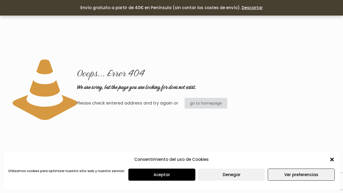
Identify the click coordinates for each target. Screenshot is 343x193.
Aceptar (162, 174)
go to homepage (206, 103)
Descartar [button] (252, 7)
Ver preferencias (301, 174)
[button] (332, 159)
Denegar (232, 174)
